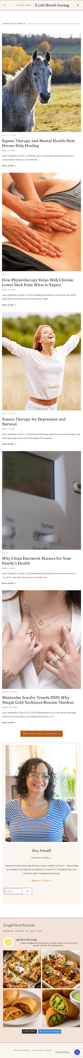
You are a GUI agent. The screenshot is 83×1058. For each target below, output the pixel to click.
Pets (14, 135)
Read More (9, 166)
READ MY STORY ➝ (42, 881)
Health (5, 135)
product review (9, 692)
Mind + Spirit (9, 414)
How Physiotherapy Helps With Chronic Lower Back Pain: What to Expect (38, 282)
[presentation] (41, 82)
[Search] (27, 891)
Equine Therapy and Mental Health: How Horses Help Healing (38, 143)
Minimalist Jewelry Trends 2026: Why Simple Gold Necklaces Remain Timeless (38, 700)
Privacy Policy (62, 1052)
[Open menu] (78, 5)
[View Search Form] (4, 5)
